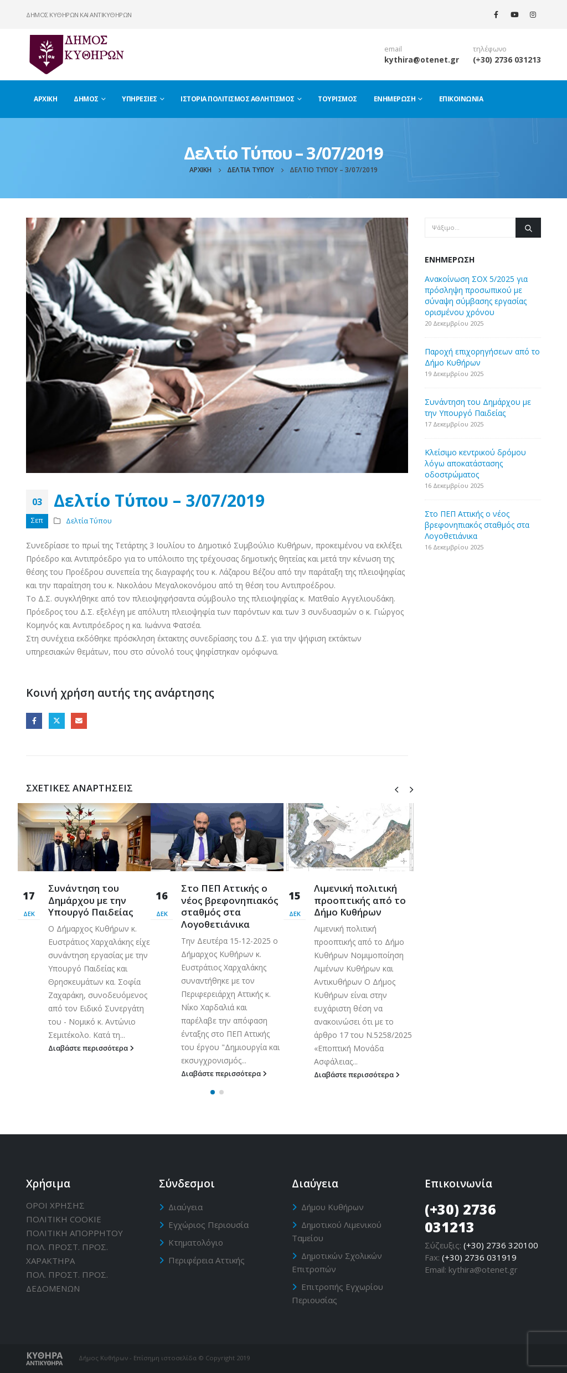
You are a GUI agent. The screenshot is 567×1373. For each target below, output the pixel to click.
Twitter (57, 721)
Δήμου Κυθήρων (332, 1206)
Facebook (34, 721)
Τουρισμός (337, 99)
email (393, 49)
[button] (212, 1092)
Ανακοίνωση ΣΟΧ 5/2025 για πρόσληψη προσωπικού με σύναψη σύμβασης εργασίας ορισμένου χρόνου (476, 295)
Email (79, 721)
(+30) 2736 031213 (507, 59)
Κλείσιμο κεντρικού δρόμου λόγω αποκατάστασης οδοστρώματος (475, 463)
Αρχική (45, 99)
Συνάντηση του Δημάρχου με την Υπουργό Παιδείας (90, 900)
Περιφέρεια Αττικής (206, 1260)
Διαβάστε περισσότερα (91, 1048)
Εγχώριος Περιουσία (208, 1224)
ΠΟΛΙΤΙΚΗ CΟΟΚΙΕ (63, 1219)
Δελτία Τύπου (89, 521)
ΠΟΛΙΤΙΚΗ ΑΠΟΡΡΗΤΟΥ (74, 1232)
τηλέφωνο (490, 49)
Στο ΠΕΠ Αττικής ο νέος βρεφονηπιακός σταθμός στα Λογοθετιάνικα (230, 906)
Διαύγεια (185, 1206)
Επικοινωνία (461, 99)
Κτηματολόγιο (195, 1242)
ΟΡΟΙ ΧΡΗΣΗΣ (55, 1205)
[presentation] (396, 788)
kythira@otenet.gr (421, 59)
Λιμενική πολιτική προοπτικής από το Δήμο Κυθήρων (360, 900)
